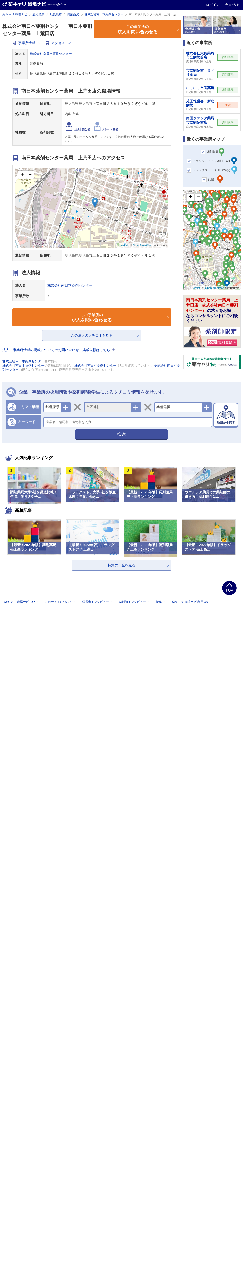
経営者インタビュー (97, 602)
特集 (161, 602)
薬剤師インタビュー (134, 602)
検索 (121, 434)
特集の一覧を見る (121, 565)
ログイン (213, 5)
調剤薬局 (73, 14)
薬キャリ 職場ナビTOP (21, 602)
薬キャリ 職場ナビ (14, 14)
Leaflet (124, 245)
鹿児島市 (56, 14)
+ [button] (22, 175)
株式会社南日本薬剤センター (104, 14)
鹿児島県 (38, 14)
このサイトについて (60, 602)
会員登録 (232, 5)
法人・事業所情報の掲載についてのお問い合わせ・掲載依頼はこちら (58, 350)
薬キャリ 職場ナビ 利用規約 (192, 602)
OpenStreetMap (142, 245)
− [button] (30, 175)
